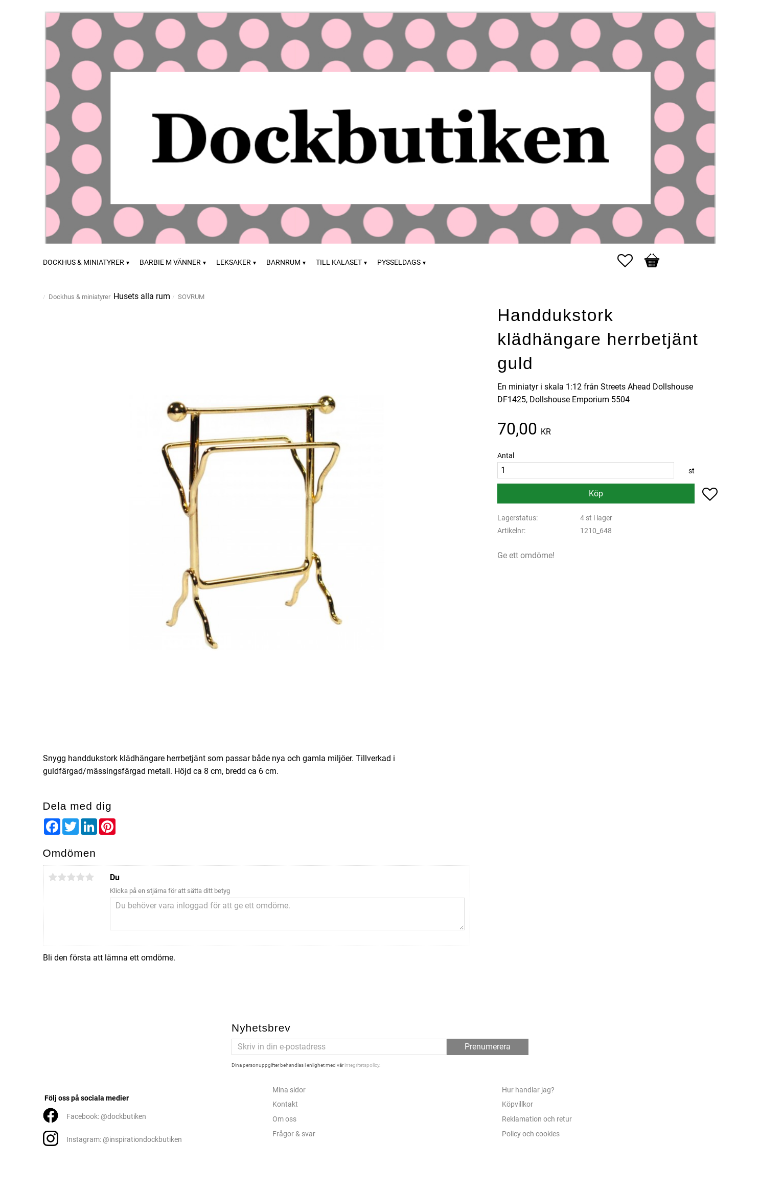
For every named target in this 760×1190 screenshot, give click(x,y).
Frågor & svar (293, 1134)
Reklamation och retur (537, 1119)
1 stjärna (53, 877)
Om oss (284, 1119)
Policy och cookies (531, 1134)
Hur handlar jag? (528, 1090)
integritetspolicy (361, 1065)
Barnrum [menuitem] (283, 262)
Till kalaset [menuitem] (339, 262)
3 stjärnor (71, 877)
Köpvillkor (517, 1104)
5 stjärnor (90, 877)
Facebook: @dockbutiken (106, 1116)
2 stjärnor (62, 877)
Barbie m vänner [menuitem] (170, 262)
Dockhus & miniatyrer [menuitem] (83, 262)
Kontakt (285, 1104)
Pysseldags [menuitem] (399, 262)
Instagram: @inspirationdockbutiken (124, 1139)
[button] (630, 260)
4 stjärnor (80, 877)
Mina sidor (289, 1090)
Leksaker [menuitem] (233, 262)
